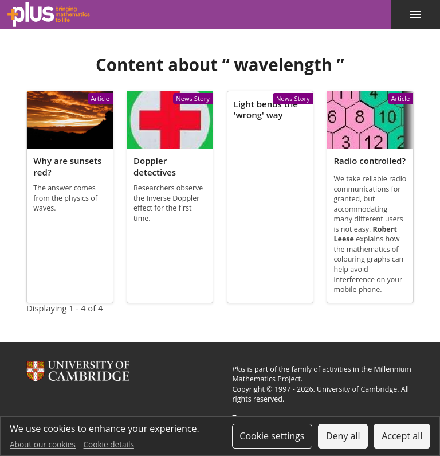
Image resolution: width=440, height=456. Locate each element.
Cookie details (109, 444)
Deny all (343, 436)
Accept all (402, 436)
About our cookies (43, 444)
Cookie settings (271, 436)
